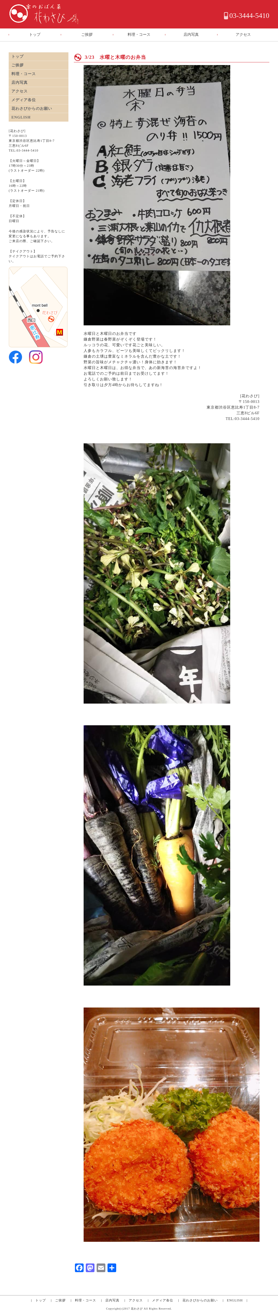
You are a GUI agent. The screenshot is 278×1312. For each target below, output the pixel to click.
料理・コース (139, 35)
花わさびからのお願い (31, 109)
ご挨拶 (87, 35)
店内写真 (191, 35)
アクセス (243, 35)
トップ (34, 35)
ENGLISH (21, 117)
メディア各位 (23, 100)
